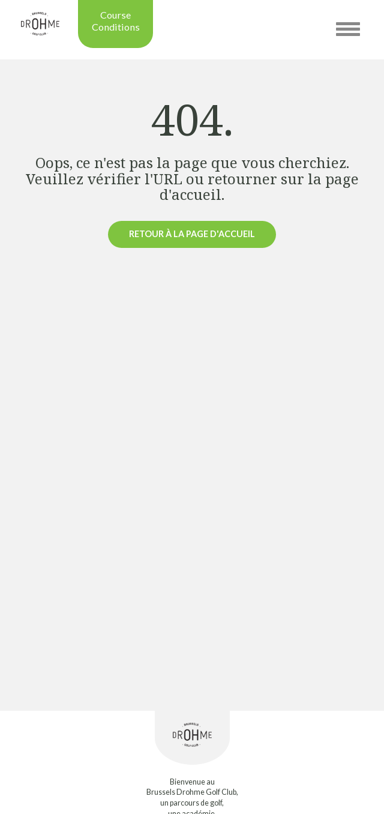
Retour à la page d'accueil (192, 234)
